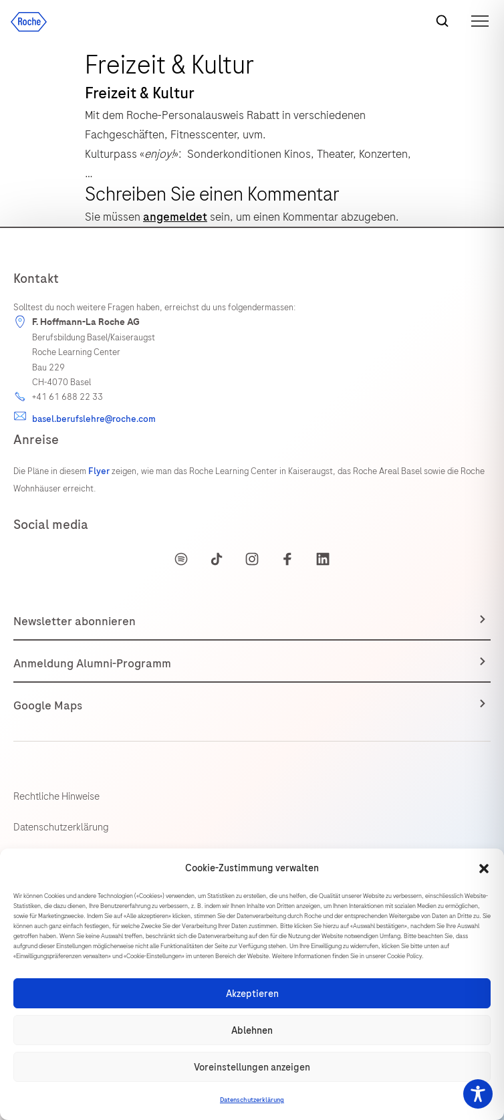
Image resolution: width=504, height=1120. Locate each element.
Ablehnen (252, 1030)
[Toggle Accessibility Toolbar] (478, 1094)
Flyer (100, 471)
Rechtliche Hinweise (56, 796)
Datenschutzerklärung (252, 1100)
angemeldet (175, 217)
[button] (484, 868)
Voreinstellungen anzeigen (252, 1067)
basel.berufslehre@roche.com (94, 419)
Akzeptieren (252, 993)
